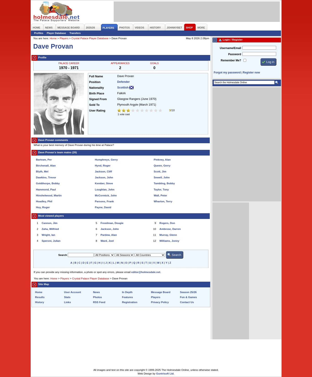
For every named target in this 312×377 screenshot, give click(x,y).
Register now (251, 72)
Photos (97, 297)
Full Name (96, 76)
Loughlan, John (105, 189)
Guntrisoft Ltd (165, 373)
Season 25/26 (188, 292)
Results (40, 297)
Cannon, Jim (50, 223)
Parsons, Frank (104, 201)
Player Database (56, 33)
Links (67, 302)
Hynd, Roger (102, 165)
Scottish (123, 87)
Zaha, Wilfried (50, 229)
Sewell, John (162, 177)
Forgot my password (227, 72)
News (96, 292)
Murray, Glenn (168, 235)
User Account (72, 292)
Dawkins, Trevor (46, 177)
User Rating (97, 110)
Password (234, 54)
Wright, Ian (48, 235)
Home (53, 38)
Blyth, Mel (42, 171)
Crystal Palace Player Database (90, 38)
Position (95, 82)
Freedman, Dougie (112, 223)
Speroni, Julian (51, 240)
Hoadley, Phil (44, 201)
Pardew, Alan (109, 235)
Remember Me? (231, 60)
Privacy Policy (160, 302)
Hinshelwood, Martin (49, 195)
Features (127, 297)
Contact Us (187, 302)
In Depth (127, 292)
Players (64, 38)
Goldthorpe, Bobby (48, 183)
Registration (129, 302)
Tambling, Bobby (164, 183)
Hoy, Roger (43, 207)
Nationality (96, 87)
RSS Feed (99, 302)
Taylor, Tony (161, 189)
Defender (123, 81)
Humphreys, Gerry (106, 159)
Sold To (94, 105)
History (39, 302)
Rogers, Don (167, 223)
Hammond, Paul (46, 189)
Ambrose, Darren (170, 229)
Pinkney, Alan (162, 159)
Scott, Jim (160, 171)
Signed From (98, 99)
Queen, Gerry (162, 165)
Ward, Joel (107, 240)
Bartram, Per (44, 159)
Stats (67, 297)
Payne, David (103, 207)
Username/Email (230, 48)
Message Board (160, 292)
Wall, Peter (160, 195)
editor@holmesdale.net (145, 272)
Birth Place (96, 93)
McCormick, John (106, 195)
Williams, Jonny (169, 240)
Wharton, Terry (163, 201)
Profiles (38, 33)
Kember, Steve (104, 183)
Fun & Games (188, 297)
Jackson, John (104, 177)
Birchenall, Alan (46, 165)
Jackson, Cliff (103, 171)
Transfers (75, 33)
